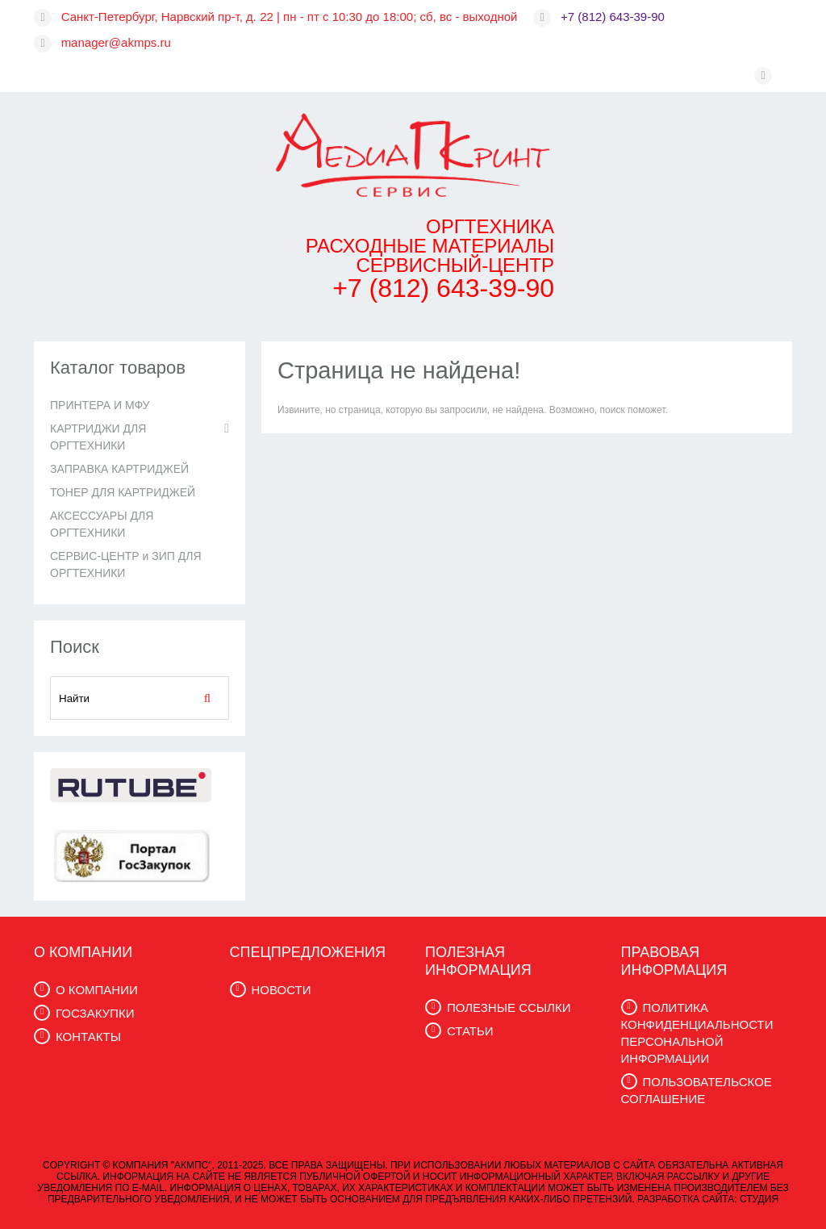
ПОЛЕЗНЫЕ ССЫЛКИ (508, 1007)
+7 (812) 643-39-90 (613, 16)
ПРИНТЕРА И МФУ (99, 405)
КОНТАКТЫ (88, 1036)
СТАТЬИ (470, 1031)
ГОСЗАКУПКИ (95, 1013)
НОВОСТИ (281, 990)
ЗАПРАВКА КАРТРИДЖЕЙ (119, 468)
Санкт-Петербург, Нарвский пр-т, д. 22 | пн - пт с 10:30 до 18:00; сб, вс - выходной (289, 16)
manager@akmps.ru (116, 42)
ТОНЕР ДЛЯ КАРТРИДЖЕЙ (122, 492)
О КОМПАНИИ (97, 990)
